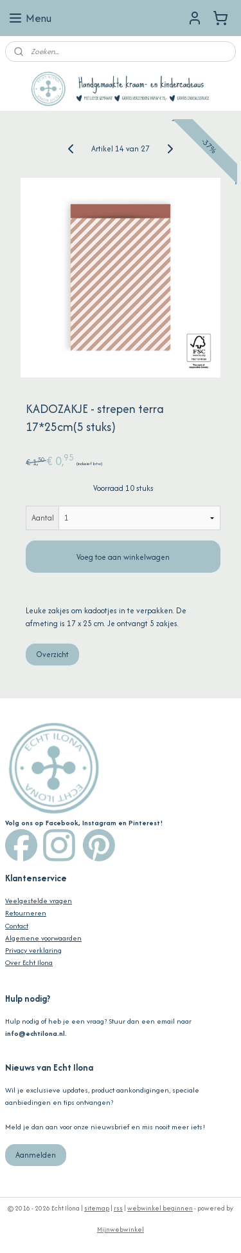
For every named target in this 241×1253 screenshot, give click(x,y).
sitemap (96, 1208)
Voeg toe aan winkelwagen (123, 556)
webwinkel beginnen (160, 1208)
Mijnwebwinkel (120, 1229)
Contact (16, 926)
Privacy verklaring (33, 950)
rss (118, 1208)
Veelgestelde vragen (38, 900)
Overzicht (52, 654)
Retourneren (25, 913)
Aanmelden (35, 1154)
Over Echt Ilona (29, 962)
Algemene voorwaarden (43, 938)
